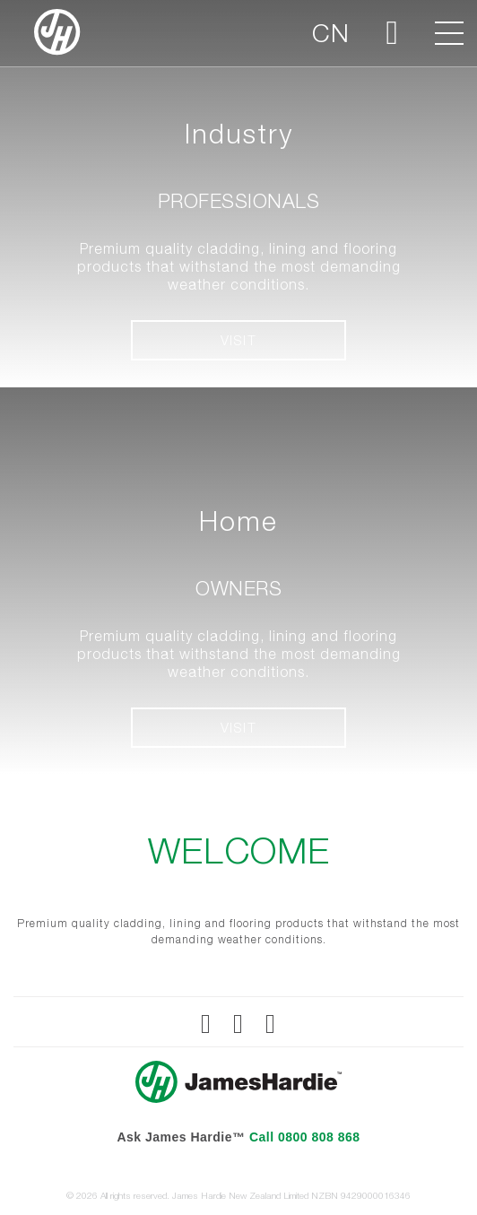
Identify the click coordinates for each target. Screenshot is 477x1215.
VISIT (239, 340)
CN (331, 33)
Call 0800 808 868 (304, 1137)
